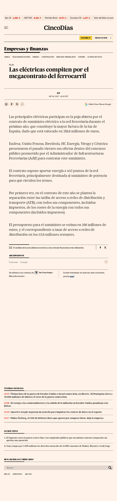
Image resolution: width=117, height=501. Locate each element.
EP (58, 93)
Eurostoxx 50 (75, 18)
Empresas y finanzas (26, 49)
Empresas (13, 262)
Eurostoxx (17, 474)
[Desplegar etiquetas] (106, 262)
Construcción (48, 57)
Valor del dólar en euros (104, 18)
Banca (7, 57)
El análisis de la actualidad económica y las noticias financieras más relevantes (48, 247)
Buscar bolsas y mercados (19, 459)
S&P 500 (28, 18)
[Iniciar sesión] (103, 38)
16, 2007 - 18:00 (58, 96)
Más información (17, 276)
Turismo (81, 57)
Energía (23, 262)
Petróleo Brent (51, 18)
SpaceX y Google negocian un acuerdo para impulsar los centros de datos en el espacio (56, 412)
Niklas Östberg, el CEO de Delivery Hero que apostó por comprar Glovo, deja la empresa (57, 418)
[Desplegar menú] (6, 28)
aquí (72, 276)
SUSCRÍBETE (86, 38)
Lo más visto (11, 431)
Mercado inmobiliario (66, 57)
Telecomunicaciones (21, 57)
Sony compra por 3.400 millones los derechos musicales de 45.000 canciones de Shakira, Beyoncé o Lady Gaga (58, 446)
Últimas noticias (94, 57)
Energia (36, 57)
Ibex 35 (8, 18)
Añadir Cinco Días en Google (100, 104)
